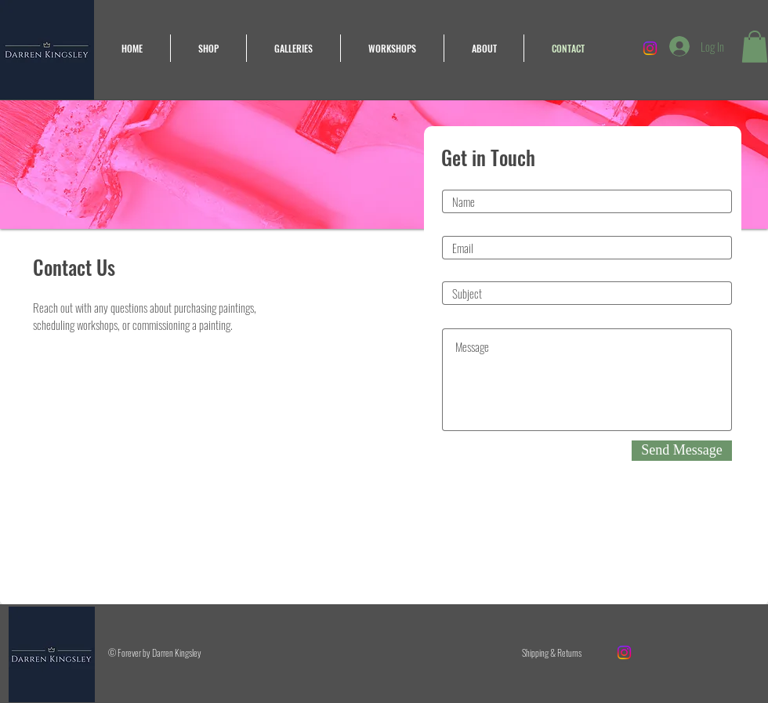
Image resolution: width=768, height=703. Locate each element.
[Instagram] (624, 652)
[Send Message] (682, 450)
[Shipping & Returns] (551, 653)
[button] (754, 47)
